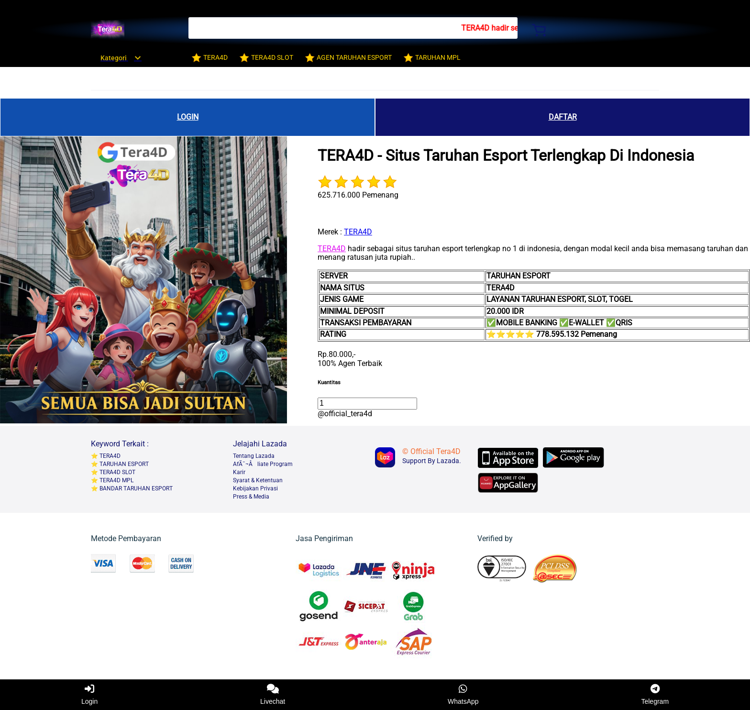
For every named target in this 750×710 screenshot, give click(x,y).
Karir (239, 472)
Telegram (655, 694)
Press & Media (251, 496)
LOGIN (188, 117)
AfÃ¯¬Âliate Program (263, 464)
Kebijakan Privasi (255, 488)
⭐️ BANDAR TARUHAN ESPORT (132, 488)
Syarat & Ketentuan (258, 480)
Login (89, 694)
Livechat (272, 694)
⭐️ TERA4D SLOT (113, 472)
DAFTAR (563, 117)
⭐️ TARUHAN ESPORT (120, 464)
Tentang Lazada (254, 456)
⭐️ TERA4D (106, 456)
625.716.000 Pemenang (358, 195)
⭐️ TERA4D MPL (112, 480)
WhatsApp (463, 694)
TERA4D (358, 231)
